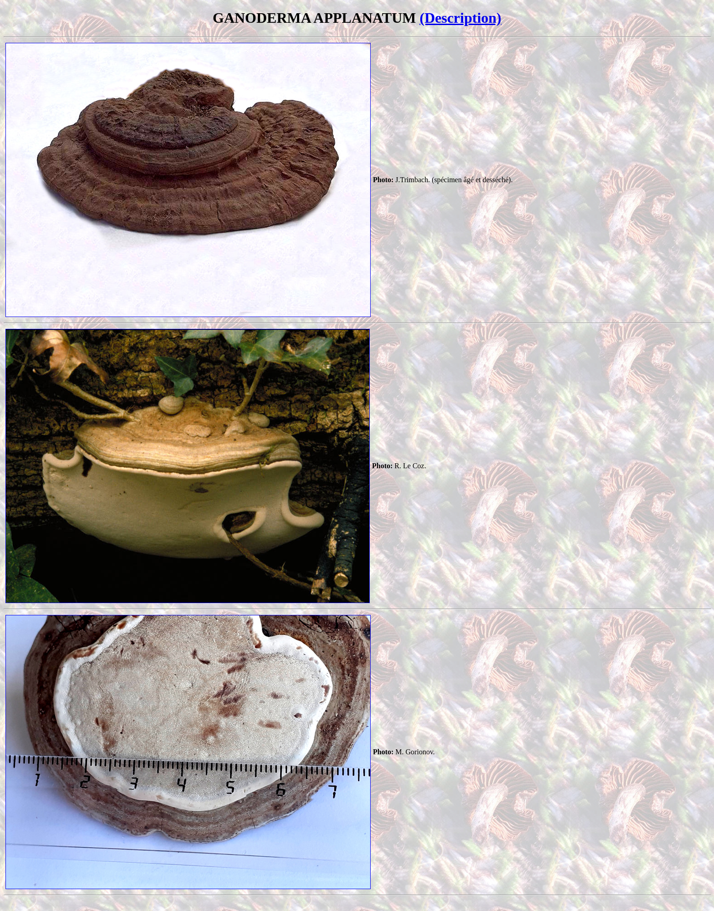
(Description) (460, 18)
